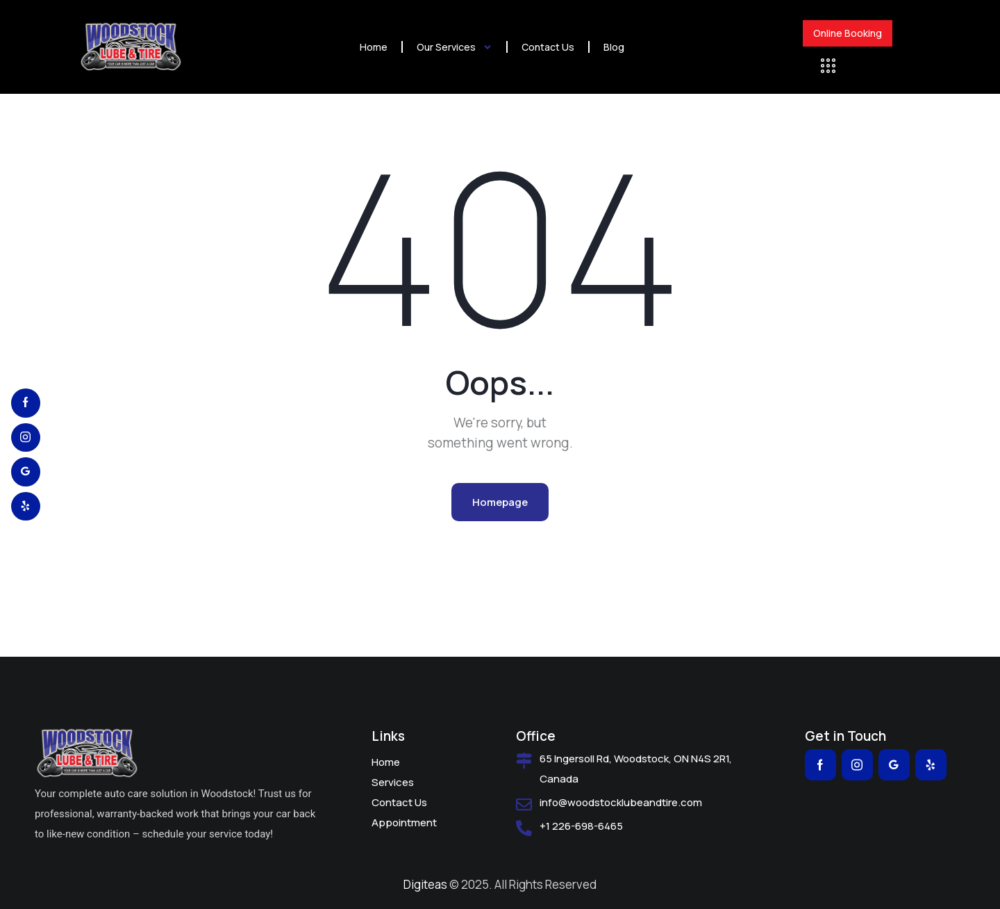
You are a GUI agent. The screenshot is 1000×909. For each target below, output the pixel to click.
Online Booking (847, 33)
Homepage (500, 502)
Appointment (404, 822)
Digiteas (425, 884)
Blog (613, 47)
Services (393, 782)
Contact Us (548, 47)
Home (374, 47)
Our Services (454, 47)
